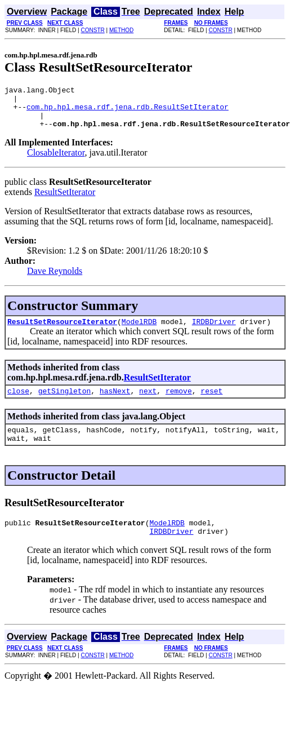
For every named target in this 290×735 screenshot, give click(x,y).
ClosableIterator (55, 161)
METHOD (121, 30)
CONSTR (92, 30)
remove (179, 402)
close (18, 402)
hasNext (115, 402)
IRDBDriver (214, 331)
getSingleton (64, 402)
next (148, 402)
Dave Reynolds (54, 279)
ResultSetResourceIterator (62, 331)
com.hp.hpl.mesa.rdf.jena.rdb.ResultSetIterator (127, 112)
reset (211, 402)
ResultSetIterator (64, 200)
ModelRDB (139, 331)
